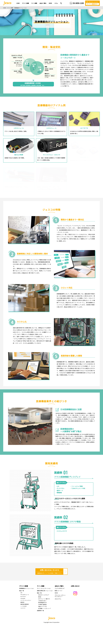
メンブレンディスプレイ (26, 600)
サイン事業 (40, 586)
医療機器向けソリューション (26, 588)
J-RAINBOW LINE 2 (42, 600)
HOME (4, 8)
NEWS (56, 593)
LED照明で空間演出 (42, 604)
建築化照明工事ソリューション (45, 590)
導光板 (39, 597)
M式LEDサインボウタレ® (43, 595)
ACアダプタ (23, 596)
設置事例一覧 (40, 610)
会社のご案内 (59, 586)
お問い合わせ (75, 586)
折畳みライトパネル (42, 606)
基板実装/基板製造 (25, 604)
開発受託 (22, 602)
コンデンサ (23, 608)
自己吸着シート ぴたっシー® (44, 608)
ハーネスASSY (24, 606)
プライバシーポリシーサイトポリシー (60, 595)
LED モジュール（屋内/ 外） (44, 598)
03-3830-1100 (78, 3)
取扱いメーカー (59, 590)
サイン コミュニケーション (44, 588)
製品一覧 (21, 590)
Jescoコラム (58, 599)
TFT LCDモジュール (25, 594)
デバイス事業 (10, 8)
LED (21, 592)
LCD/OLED (23, 598)
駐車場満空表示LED (42, 602)
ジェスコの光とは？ (60, 588)
